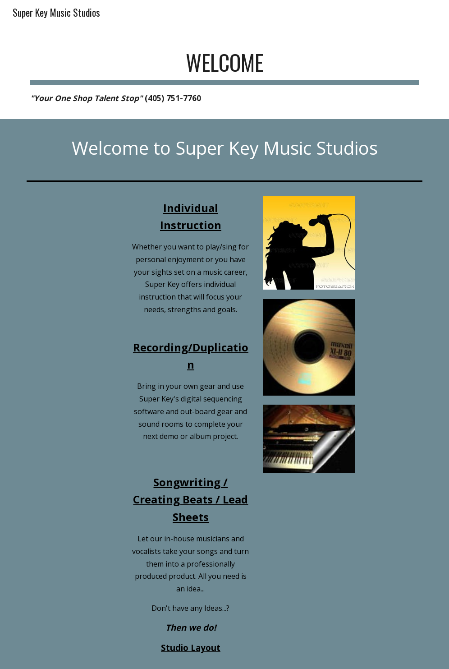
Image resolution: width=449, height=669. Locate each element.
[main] (224, 73)
